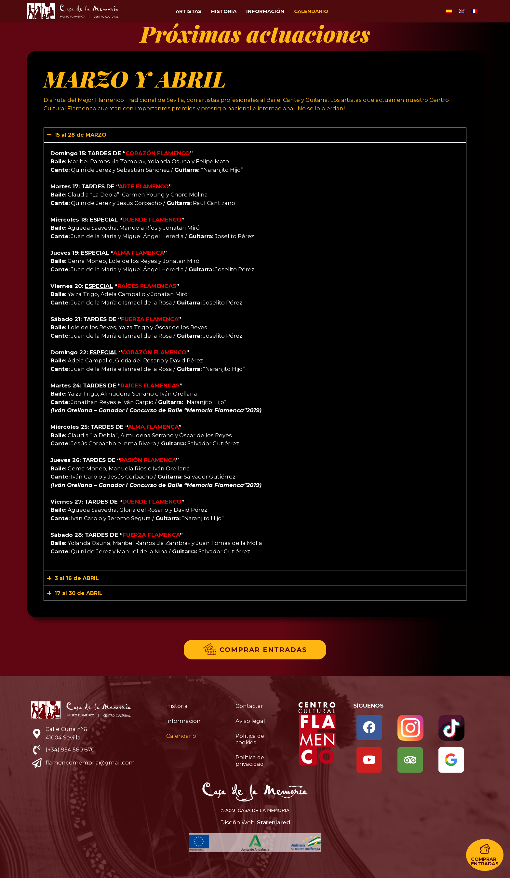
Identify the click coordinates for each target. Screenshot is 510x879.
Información (265, 11)
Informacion (183, 721)
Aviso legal (250, 721)
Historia (223, 11)
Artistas (188, 11)
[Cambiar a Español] (449, 11)
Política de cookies (250, 739)
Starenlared (273, 823)
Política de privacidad (250, 760)
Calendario (311, 11)
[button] (484, 855)
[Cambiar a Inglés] (461, 11)
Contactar (249, 706)
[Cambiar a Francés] (474, 11)
